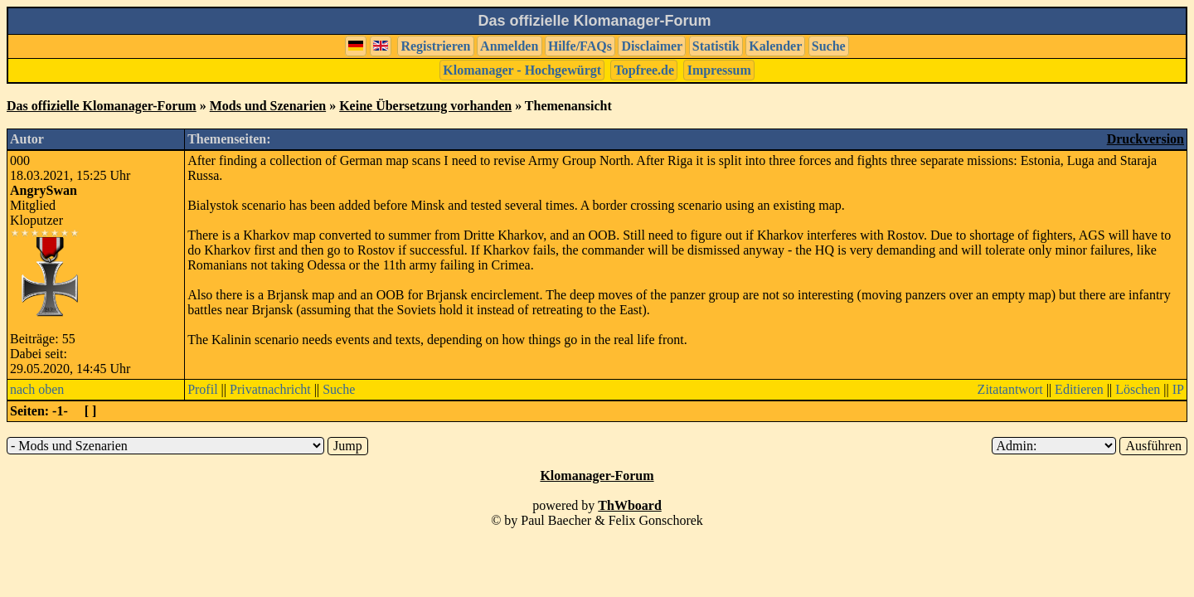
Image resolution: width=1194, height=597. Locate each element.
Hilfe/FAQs (580, 46)
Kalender (775, 46)
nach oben (37, 389)
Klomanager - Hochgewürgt (522, 70)
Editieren (1079, 389)
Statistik (716, 46)
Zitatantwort (1010, 389)
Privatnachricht (270, 389)
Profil (202, 389)
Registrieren (435, 46)
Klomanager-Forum (596, 475)
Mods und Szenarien (268, 106)
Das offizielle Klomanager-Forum (102, 106)
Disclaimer (651, 46)
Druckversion (1145, 139)
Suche (829, 46)
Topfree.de (644, 70)
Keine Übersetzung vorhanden (425, 106)
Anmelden (509, 46)
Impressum (719, 70)
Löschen (1137, 389)
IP (1178, 389)
